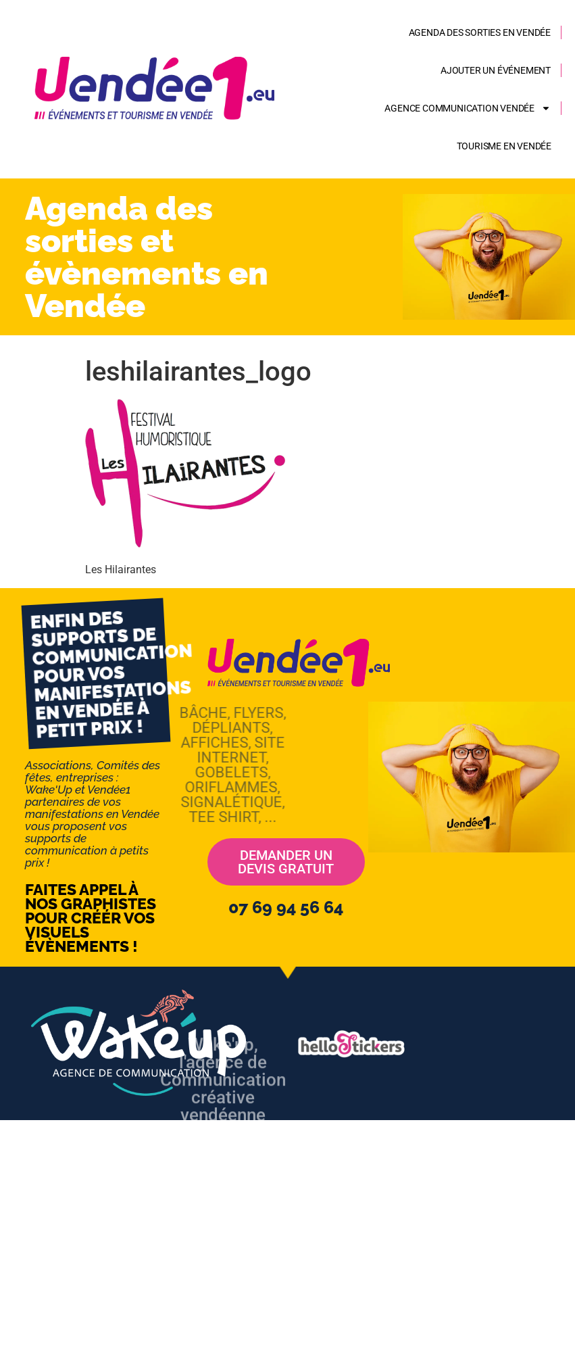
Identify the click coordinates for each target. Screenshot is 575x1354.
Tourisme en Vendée (504, 146)
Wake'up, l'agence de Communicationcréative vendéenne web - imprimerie (223, 1128)
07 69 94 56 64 (285, 907)
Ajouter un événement (496, 70)
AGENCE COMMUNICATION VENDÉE (467, 108)
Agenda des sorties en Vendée (480, 32)
